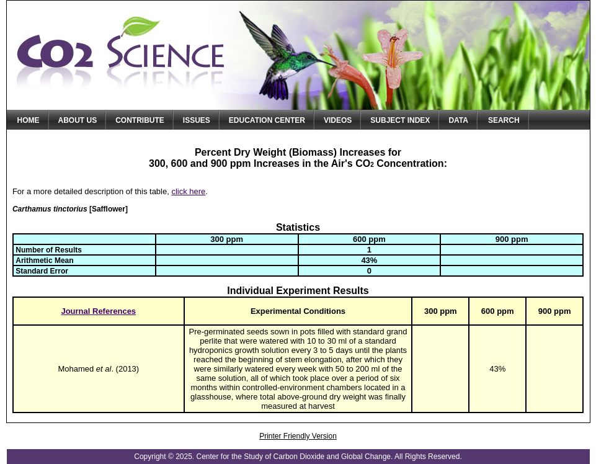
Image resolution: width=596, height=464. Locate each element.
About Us (77, 120)
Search (504, 120)
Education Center (267, 120)
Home (28, 120)
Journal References (98, 311)
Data (458, 120)
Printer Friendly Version (298, 436)
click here (188, 191)
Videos (338, 120)
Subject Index (400, 120)
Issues (196, 120)
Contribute (139, 120)
